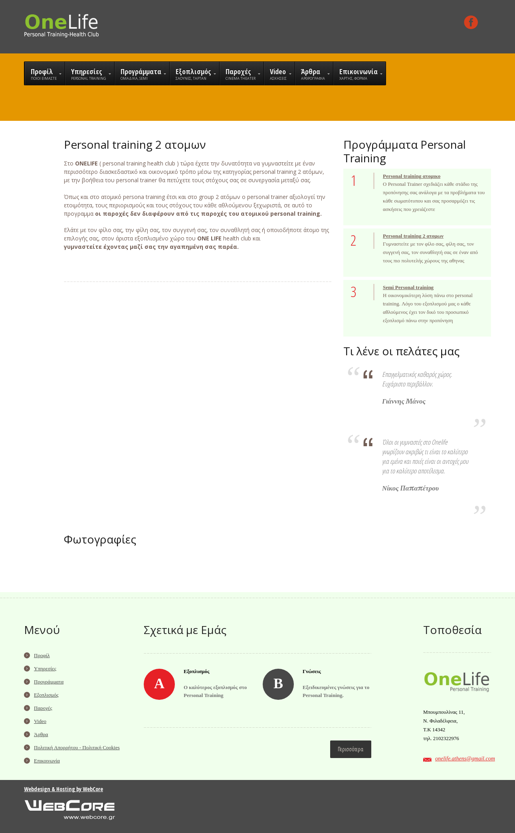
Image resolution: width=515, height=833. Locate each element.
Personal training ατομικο (411, 176)
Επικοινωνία (47, 761)
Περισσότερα (350, 749)
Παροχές (43, 708)
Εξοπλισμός (46, 695)
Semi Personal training (408, 287)
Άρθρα (41, 734)
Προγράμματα (48, 682)
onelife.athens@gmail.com (465, 759)
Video (40, 721)
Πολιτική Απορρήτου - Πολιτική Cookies (77, 747)
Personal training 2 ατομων (413, 236)
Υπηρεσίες (45, 669)
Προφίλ (42, 655)
